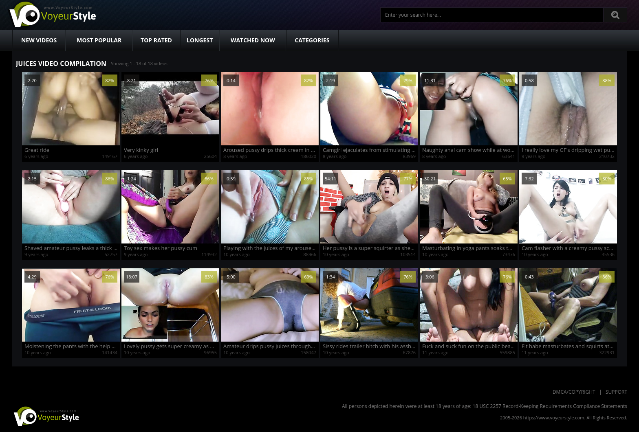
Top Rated (156, 40)
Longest (200, 40)
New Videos (39, 40)
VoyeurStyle (45, 416)
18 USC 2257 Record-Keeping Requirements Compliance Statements (550, 406)
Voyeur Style (51, 15)
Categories (312, 40)
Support (616, 391)
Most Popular (99, 40)
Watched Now (253, 40)
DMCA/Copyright (574, 391)
